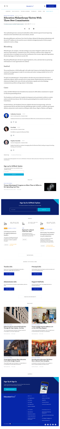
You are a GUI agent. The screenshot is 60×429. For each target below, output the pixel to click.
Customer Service (45, 402)
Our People (30, 402)
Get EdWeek (30, 409)
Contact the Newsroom (46, 404)
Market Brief (50, 11)
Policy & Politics (16, 11)
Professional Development (46, 229)
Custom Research (46, 420)
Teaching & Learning (26, 11)
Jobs (45, 11)
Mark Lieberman (7, 189)
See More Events (30, 255)
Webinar (6, 229)
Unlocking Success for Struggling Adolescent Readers (10, 233)
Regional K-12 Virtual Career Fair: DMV (28, 230)
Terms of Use (30, 423)
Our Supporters (31, 404)
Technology (34, 11)
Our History (30, 400)
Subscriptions (30, 411)
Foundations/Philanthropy (16, 154)
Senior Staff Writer (14, 129)
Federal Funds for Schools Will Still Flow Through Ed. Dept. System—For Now (15, 327)
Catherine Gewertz (16, 114)
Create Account (10, 389)
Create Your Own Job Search (30, 296)
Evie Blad (13, 127)
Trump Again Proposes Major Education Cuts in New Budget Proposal (15, 360)
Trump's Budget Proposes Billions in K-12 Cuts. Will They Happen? (42, 327)
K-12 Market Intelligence (47, 418)
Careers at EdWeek (31, 406)
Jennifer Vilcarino (35, 366)
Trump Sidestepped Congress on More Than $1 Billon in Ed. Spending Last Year (23, 186)
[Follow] (24, 114)
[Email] (23, 209)
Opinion (40, 11)
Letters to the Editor (46, 398)
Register (24, 239)
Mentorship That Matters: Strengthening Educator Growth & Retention (47, 234)
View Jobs (9, 273)
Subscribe (51, 6)
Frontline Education (51, 246)
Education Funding (9, 15)
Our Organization (31, 398)
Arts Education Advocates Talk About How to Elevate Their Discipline (42, 360)
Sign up (44, 209)
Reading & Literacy (12, 228)
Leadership (8, 11)
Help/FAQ (44, 400)
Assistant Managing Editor (16, 142)
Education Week (21, 129)
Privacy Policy (35, 423)
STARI (12, 245)
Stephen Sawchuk (15, 141)
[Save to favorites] (29, 28)
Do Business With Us (46, 409)
